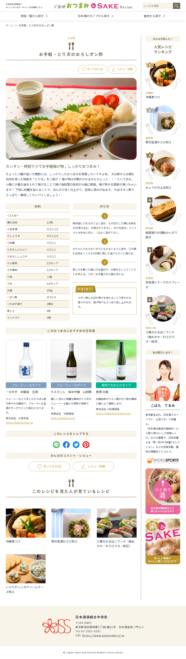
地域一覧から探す (32, 16)
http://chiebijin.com (63, 418)
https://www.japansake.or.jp (103, 635)
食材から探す (152, 16)
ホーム (9, 25)
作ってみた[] (95, 69)
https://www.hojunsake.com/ (113, 413)
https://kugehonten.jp (19, 422)
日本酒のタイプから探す (94, 16)
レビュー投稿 (125, 69)
